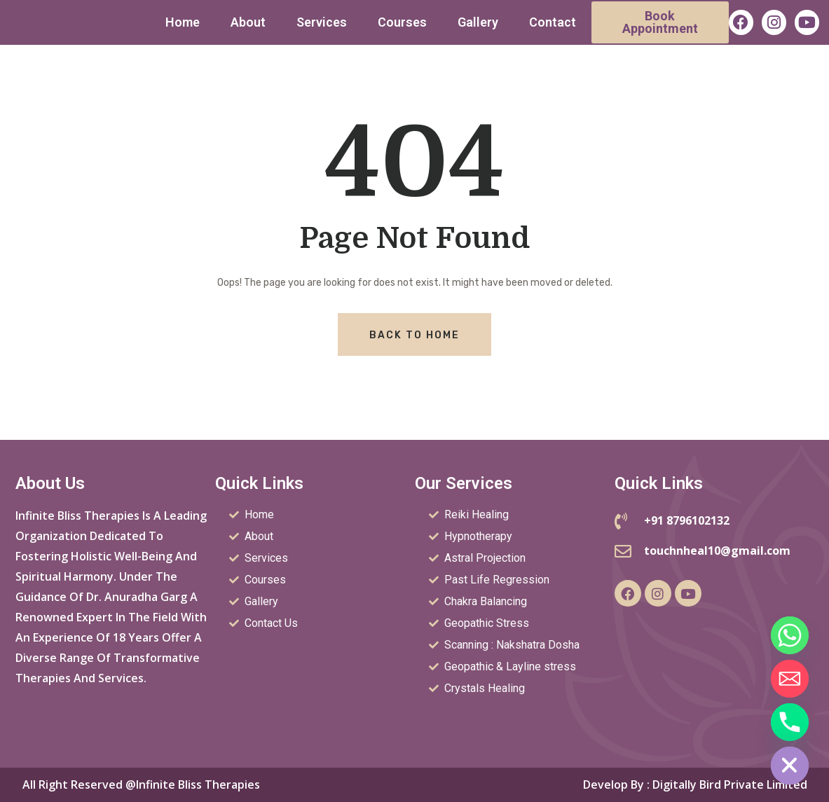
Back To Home (414, 335)
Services (321, 22)
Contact (552, 22)
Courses (402, 22)
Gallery (478, 22)
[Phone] (790, 722)
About (248, 22)
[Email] (790, 679)
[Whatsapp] (790, 635)
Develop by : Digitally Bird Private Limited (695, 784)
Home (182, 22)
